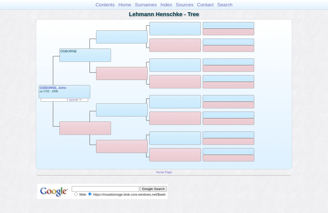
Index (166, 4)
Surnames (146, 4)
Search (224, 4)
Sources (184, 4)
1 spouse (74, 99)
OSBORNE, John (52, 88)
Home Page (164, 172)
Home (124, 4)
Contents (105, 4)
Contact (205, 4)
